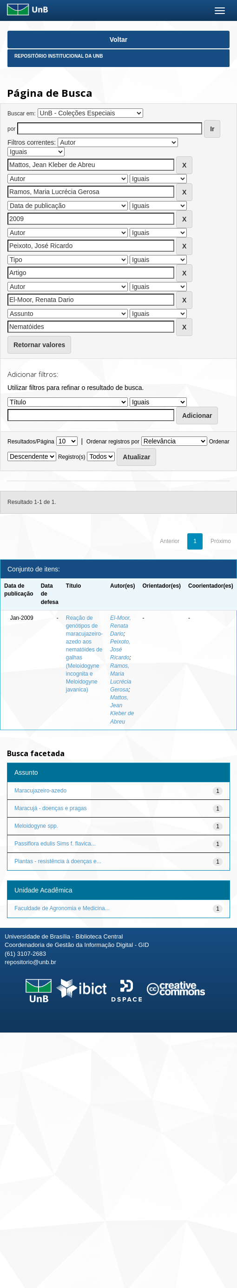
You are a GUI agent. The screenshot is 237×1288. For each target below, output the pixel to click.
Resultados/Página (30, 441)
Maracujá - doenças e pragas (50, 808)
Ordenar (219, 441)
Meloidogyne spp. (36, 826)
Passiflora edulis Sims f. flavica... (55, 843)
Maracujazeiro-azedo (40, 790)
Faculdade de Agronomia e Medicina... (62, 908)
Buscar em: (21, 113)
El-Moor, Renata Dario (120, 626)
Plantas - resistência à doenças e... (57, 861)
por (11, 129)
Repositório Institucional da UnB (58, 56)
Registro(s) (72, 457)
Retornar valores (39, 345)
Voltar (119, 39)
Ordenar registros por (112, 441)
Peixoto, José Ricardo (120, 649)
